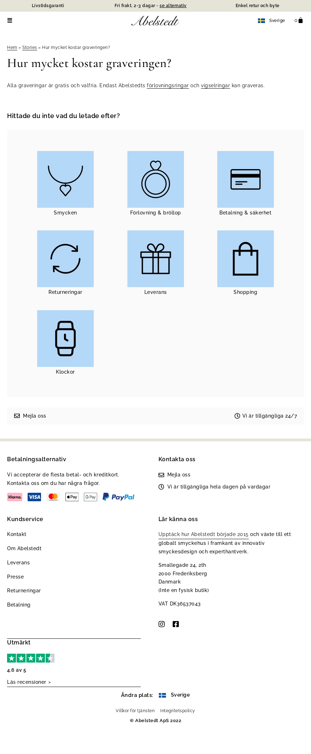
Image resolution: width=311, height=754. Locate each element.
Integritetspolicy (177, 710)
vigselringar (215, 85)
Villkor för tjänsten (135, 710)
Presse (15, 577)
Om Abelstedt (24, 548)
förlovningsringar (168, 85)
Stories (29, 47)
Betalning (19, 605)
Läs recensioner (26, 682)
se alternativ (173, 5)
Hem (12, 47)
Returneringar (24, 590)
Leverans (18, 562)
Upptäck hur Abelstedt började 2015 (204, 534)
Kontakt (17, 534)
